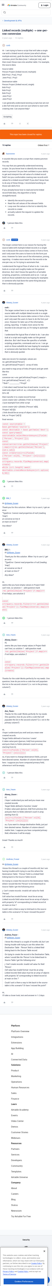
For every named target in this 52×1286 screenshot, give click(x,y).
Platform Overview (20, 1031)
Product (15, 1070)
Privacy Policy (8, 1283)
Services (15, 1154)
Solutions (16, 1064)
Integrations (17, 1036)
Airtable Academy (20, 1109)
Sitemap (26, 1253)
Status (14, 1205)
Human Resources (20, 1087)
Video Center (17, 1121)
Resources (16, 1143)
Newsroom (16, 1210)
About (14, 1188)
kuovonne (10, 153)
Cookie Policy (36, 1274)
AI (12, 1053)
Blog (13, 1199)
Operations (16, 1081)
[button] (3, 5)
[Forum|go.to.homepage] (17, 5)
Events (14, 1115)
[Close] (44, 1263)
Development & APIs (13, 20)
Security (26, 1239)
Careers (14, 1193)
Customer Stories (19, 1132)
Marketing (16, 1076)
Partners (15, 1148)
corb (8, 45)
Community (17, 1165)
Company (16, 1182)
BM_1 (8, 498)
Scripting (7, 116)
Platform (15, 1025)
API (26, 1246)
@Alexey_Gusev (11, 503)
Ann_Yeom (11, 635)
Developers (16, 1160)
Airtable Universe (19, 1177)
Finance (15, 1098)
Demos (14, 1126)
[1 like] (12, 223)
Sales (14, 1093)
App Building (17, 1048)
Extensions (16, 1042)
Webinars (15, 1137)
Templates (16, 1171)
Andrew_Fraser (12, 859)
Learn (14, 1104)
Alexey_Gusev (12, 302)
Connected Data (19, 1059)
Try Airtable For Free (21, 1216)
